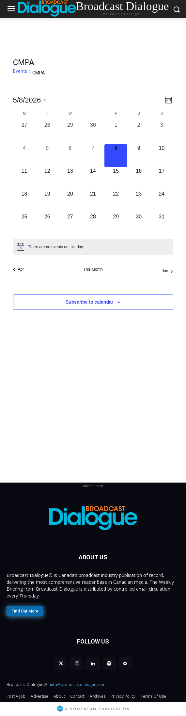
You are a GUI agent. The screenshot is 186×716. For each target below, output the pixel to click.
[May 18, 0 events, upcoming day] (24, 201)
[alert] (93, 247)
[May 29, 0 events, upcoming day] (115, 224)
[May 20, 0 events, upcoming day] (70, 201)
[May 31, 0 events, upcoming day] (161, 224)
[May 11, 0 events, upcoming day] (24, 178)
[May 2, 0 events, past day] (138, 132)
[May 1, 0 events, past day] (115, 132)
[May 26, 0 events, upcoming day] (47, 224)
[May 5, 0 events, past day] (47, 155)
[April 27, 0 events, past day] (24, 132)
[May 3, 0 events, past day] (161, 132)
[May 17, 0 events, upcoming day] (161, 178)
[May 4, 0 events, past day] (24, 155)
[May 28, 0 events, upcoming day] (93, 224)
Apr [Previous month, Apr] (18, 269)
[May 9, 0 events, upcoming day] (138, 155)
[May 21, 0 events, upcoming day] (93, 201)
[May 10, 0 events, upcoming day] (161, 155)
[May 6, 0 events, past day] (70, 155)
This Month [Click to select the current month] (92, 269)
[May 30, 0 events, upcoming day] (138, 224)
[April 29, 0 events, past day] (70, 132)
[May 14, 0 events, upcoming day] (93, 178)
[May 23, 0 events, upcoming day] (138, 201)
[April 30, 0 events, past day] (93, 132)
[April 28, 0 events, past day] (47, 132)
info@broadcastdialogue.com (77, 684)
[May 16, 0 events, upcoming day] (138, 178)
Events (20, 71)
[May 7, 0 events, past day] (93, 155)
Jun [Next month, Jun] (167, 271)
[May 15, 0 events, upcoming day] (115, 178)
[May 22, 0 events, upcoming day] (115, 201)
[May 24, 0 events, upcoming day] (161, 201)
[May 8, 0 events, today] (115, 155)
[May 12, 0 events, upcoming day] (47, 178)
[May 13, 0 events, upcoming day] (70, 178)
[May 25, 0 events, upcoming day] (24, 224)
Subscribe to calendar (89, 302)
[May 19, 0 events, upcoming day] (47, 201)
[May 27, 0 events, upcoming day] (70, 224)
